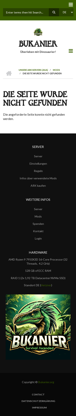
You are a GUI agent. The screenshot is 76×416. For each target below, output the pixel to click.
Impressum (39, 407)
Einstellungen (38, 163)
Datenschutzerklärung (38, 401)
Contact (38, 394)
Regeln (38, 171)
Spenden (38, 223)
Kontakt (38, 231)
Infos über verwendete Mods (38, 178)
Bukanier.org (46, 382)
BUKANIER (38, 45)
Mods (38, 216)
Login (38, 238)
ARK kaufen (38, 185)
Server (38, 156)
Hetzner (46, 285)
